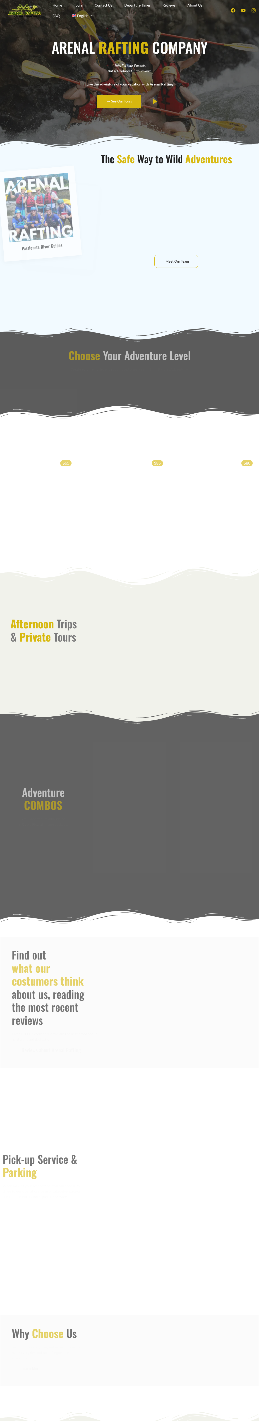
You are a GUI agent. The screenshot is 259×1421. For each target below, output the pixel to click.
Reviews (169, 5)
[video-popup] (155, 101)
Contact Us (103, 5)
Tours (78, 5)
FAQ (56, 15)
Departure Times (137, 5)
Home (57, 5)
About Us (194, 5)
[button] (82, 15)
